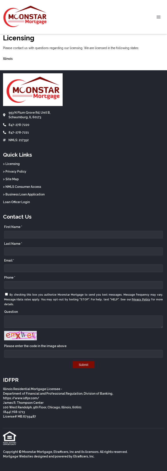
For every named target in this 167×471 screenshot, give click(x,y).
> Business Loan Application (24, 194)
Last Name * (13, 243)
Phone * (9, 277)
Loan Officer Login (16, 202)
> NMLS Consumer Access (22, 186)
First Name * (13, 227)
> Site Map (11, 179)
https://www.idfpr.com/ (21, 398)
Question (11, 311)
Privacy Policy (141, 299)
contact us (20, 48)
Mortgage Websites (18, 456)
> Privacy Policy (14, 171)
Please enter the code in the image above (35, 346)
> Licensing (11, 164)
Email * (9, 260)
